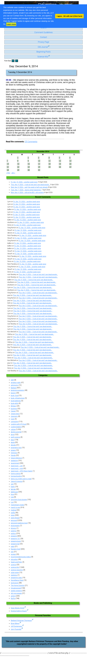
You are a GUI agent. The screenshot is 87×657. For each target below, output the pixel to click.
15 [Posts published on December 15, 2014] (18, 164)
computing (14, 421)
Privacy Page (43, 42)
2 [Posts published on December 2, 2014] (28, 158)
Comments (31, 141)
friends (13, 455)
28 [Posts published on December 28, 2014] (8, 170)
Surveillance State (17, 580)
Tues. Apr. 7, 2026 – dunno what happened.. (26, 190)
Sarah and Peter (16, 562)
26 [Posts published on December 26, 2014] (60, 167)
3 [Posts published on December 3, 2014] (38, 158)
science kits (15, 567)
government (15, 463)
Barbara (13, 388)
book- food (14, 395)
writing (13, 596)
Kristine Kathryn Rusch (19, 611)
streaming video (16, 578)
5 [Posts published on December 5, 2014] (59, 158)
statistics (14, 575)
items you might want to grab (21, 479)
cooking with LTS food (18, 424)
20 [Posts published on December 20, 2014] (70, 164)
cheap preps (15, 414)
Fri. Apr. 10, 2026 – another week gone (24, 182)
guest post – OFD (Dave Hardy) (21, 471)
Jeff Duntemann (17, 626)
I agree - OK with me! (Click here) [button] (69, 16)
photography (15, 526)
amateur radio (16, 382)
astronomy (14, 385)
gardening (14, 460)
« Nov (8, 173)
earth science (15, 437)
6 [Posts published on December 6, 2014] (69, 158)
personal (14, 520)
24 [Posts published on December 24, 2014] (39, 167)
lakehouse (14, 492)
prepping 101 (15, 538)
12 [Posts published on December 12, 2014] (60, 161)
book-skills (14, 403)
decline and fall (16, 432)
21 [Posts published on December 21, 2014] (8, 167)
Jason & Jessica (16, 481)
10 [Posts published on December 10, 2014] (39, 161)
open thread (15, 518)
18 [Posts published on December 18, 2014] (49, 164)
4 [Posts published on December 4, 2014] (49, 158)
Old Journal (43, 47)
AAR (12, 380)
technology (14, 583)
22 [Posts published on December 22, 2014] (18, 167)
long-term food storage (19, 499)
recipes (13, 554)
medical (13, 510)
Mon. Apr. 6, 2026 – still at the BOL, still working (27, 192)
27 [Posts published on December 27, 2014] (70, 167)
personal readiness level (19, 523)
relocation (14, 559)
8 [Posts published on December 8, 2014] (17, 161)
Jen (12, 484)
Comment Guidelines (43, 32)
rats (12, 552)
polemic (13, 531)
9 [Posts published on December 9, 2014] (28, 161)
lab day (13, 489)
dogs (12, 434)
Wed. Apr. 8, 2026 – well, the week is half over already (29, 187)
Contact (43, 37)
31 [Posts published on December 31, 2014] (39, 170)
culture (13, 429)
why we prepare (16, 593)
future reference (16, 458)
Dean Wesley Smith (18, 608)
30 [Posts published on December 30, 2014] (29, 170)
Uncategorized (16, 588)
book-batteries (16, 401)
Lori (12, 502)
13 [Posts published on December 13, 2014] (70, 161)
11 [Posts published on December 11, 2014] (49, 161)
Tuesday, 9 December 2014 (20, 72)
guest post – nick (17, 468)
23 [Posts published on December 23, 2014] (29, 167)
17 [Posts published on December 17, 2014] (39, 164)
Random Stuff (16, 549)
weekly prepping (16, 591)
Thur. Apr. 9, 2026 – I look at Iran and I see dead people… (30, 185)
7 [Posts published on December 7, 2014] (7, 161)
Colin (12, 419)
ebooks (13, 445)
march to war (15, 507)
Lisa (12, 497)
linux (12, 494)
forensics (14, 453)
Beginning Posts (43, 52)
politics (13, 533)
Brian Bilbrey (16, 623)
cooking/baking (16, 427)
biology (13, 393)
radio (12, 546)
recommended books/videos (21, 557)
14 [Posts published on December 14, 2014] (8, 164)
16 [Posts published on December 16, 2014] (29, 164)
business (14, 408)
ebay (12, 440)
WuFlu (13, 598)
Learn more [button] (11, 24)
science (13, 565)
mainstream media (17, 505)
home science (16, 473)
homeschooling (16, 476)
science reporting (17, 570)
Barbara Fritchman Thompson (22, 620)
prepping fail (15, 544)
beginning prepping (17, 390)
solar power (15, 572)
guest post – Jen (17, 466)
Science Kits (43, 57)
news (12, 515)
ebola (13, 442)
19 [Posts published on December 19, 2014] (60, 164)
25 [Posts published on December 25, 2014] (49, 167)
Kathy (13, 487)
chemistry (14, 416)
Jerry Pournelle (17, 629)
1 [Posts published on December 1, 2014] (17, 158)
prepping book (16, 541)
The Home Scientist (17, 585)
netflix (13, 513)
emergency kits (16, 448)
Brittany (13, 406)
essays (13, 450)
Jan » (13, 173)
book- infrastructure (17, 398)
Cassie (13, 411)
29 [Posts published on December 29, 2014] (18, 170)
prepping (14, 536)
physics (13, 528)
